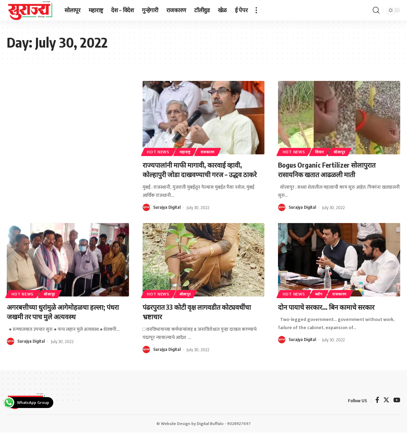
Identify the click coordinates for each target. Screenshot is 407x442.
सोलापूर (345, 151)
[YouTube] (396, 411)
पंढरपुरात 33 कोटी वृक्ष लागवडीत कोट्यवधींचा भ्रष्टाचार (187, 321)
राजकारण (214, 151)
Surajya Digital (167, 217)
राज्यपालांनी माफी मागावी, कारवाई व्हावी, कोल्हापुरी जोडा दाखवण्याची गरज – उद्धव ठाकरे (199, 174)
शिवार (323, 151)
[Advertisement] (68, 131)
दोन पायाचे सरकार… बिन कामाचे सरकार (332, 316)
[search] (376, 10)
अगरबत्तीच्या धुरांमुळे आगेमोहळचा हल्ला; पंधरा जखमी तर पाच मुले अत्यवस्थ (62, 321)
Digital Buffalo (210, 433)
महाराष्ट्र (188, 151)
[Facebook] (377, 411)
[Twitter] (386, 411)
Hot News (159, 151)
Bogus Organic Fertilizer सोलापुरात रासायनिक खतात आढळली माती (331, 169)
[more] (256, 10)
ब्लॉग (322, 303)
